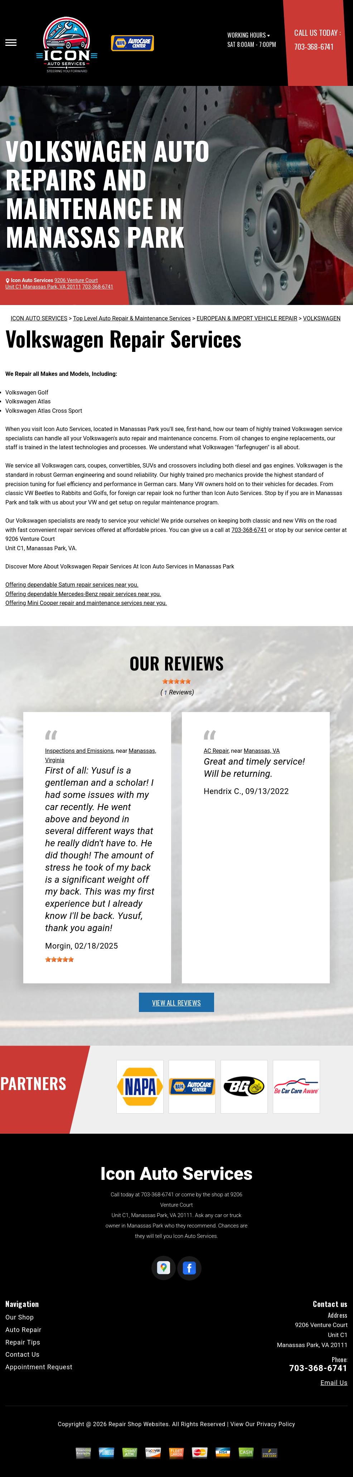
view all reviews (176, 1002)
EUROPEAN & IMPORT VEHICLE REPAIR (247, 318)
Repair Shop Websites (138, 1424)
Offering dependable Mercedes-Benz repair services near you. (83, 594)
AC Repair (216, 750)
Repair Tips (22, 1342)
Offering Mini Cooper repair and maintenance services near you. (86, 603)
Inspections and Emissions (79, 750)
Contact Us (22, 1354)
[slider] (176, 681)
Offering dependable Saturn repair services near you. (72, 584)
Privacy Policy (276, 1424)
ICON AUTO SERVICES (39, 318)
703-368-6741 (313, 46)
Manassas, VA (262, 750)
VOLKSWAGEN (322, 318)
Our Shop (19, 1317)
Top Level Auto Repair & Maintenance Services (132, 318)
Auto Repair (23, 1329)
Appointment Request (38, 1367)
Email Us (334, 1383)
